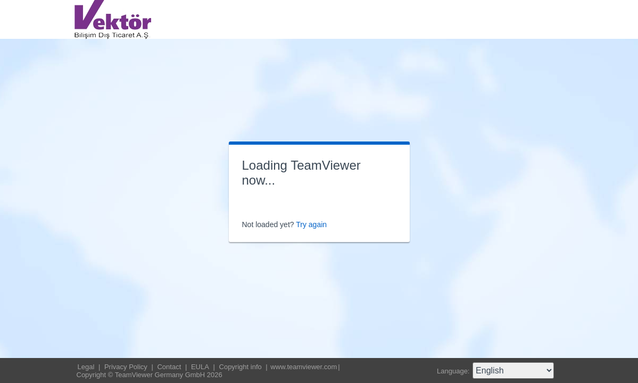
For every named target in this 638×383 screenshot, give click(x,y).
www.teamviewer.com (303, 367)
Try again (311, 224)
